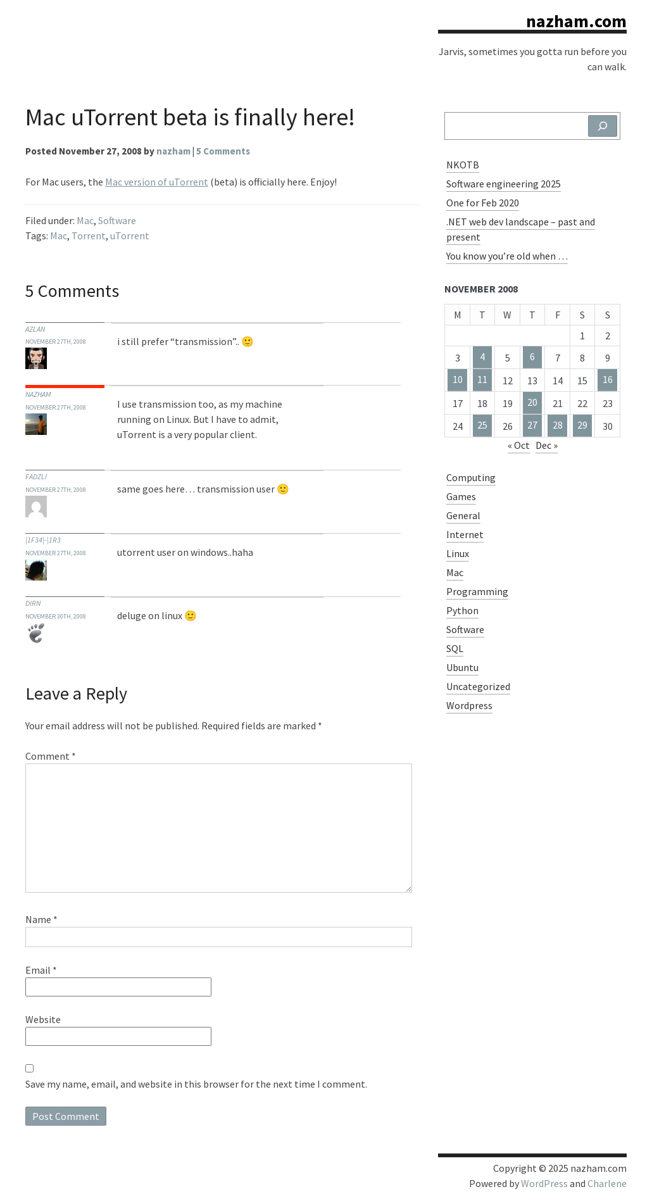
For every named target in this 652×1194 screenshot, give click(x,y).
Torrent (89, 235)
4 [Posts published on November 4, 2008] (482, 356)
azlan (35, 329)
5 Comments (223, 151)
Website (43, 1019)
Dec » (547, 445)
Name (41, 919)
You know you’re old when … (507, 255)
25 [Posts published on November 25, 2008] (482, 424)
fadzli (36, 476)
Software (117, 220)
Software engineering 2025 (503, 183)
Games (461, 496)
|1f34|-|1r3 (43, 539)
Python (462, 610)
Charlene (607, 1183)
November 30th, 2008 (55, 616)
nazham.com (576, 20)
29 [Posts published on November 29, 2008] (582, 424)
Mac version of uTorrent (156, 181)
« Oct (519, 445)
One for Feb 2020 (482, 202)
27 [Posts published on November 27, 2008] (532, 424)
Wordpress (469, 705)
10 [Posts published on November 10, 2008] (458, 379)
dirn (33, 603)
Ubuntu (462, 667)
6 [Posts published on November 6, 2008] (532, 356)
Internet (465, 534)
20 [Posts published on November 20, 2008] (532, 402)
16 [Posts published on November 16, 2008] (608, 379)
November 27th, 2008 (55, 341)
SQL (454, 648)
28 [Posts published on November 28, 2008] (558, 424)
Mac (85, 220)
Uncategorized (478, 686)
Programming (477, 591)
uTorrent (129, 235)
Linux (457, 553)
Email (41, 970)
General (463, 515)
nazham (38, 394)
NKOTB (462, 164)
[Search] (602, 126)
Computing (471, 477)
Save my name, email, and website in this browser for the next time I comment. (196, 1084)
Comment (50, 756)
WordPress (544, 1183)
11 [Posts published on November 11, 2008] (482, 379)
